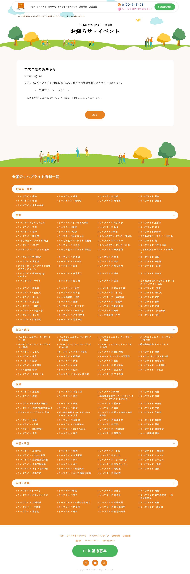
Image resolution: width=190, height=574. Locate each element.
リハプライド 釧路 (27, 196)
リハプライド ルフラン (111, 240)
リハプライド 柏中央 (151, 292)
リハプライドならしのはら (31, 222)
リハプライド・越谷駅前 (112, 297)
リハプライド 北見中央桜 (31, 205)
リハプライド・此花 (28, 424)
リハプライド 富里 (109, 281)
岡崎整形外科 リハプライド (154, 344)
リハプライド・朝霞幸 (110, 301)
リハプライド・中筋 (109, 450)
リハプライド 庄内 (149, 408)
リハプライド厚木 (108, 231)
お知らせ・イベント (61, 16)
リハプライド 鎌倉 (68, 301)
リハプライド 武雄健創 (111, 502)
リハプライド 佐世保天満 (112, 511)
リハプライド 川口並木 (111, 266)
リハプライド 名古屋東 (29, 365)
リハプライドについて (46, 7)
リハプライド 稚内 (149, 196)
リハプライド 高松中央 (29, 450)
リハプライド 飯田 (27, 360)
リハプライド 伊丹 (68, 396)
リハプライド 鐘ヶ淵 (69, 281)
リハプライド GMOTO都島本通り (35, 408)
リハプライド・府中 (150, 266)
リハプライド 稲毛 (149, 315)
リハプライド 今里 (27, 433)
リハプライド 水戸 (109, 261)
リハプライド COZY (28, 245)
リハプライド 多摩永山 (70, 273)
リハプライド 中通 (27, 200)
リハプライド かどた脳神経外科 (75, 473)
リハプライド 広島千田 (29, 473)
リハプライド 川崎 (109, 310)
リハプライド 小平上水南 (153, 245)
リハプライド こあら (28, 352)
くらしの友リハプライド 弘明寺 (75, 240)
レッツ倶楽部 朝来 (149, 433)
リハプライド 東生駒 (28, 391)
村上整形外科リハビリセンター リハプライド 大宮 (75, 414)
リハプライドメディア (68, 7)
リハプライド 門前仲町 (29, 319)
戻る (95, 114)
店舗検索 (83, 7)
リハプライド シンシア (152, 455)
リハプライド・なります (71, 306)
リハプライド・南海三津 (71, 468)
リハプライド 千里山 (151, 403)
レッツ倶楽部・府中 (109, 315)
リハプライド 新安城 (69, 356)
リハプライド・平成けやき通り (75, 502)
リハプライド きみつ (69, 245)
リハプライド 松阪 (68, 403)
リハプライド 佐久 (27, 356)
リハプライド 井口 (68, 464)
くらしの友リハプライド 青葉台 (75, 249)
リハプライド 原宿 (149, 257)
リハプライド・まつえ (110, 292)
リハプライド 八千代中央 (71, 315)
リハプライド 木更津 (69, 257)
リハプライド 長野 (109, 360)
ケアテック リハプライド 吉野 (33, 412)
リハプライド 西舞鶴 (110, 433)
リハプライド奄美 (68, 490)
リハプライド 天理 (109, 424)
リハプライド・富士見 (29, 292)
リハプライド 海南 (27, 420)
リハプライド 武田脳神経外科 (33, 459)
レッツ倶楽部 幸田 (27, 369)
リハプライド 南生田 (28, 236)
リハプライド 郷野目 (151, 200)
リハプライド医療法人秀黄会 (33, 403)
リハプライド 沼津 (68, 369)
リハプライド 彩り (149, 227)
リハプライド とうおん (152, 459)
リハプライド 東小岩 (28, 301)
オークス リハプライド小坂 (154, 356)
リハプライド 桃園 (149, 352)
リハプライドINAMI (109, 391)
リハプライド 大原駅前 (70, 455)
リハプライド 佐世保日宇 (112, 507)
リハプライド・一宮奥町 (152, 365)
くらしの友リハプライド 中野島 (156, 236)
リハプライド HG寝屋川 (30, 429)
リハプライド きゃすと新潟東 (74, 374)
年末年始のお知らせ (77, 16)
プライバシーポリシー (92, 541)
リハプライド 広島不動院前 (32, 464)
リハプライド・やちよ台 (71, 310)
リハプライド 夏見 (109, 257)
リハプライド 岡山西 (110, 473)
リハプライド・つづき (29, 281)
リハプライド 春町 (68, 511)
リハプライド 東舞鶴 (69, 420)
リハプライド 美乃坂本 (111, 369)
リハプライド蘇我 (68, 227)
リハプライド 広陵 (27, 396)
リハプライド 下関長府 (152, 450)
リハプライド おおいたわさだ (33, 495)
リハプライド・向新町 (151, 507)
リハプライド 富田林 (151, 420)
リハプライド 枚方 (68, 433)
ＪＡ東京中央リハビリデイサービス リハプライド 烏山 (157, 282)
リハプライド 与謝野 (151, 412)
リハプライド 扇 (148, 240)
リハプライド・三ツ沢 (70, 261)
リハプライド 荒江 (68, 495)
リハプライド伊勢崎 (150, 231)
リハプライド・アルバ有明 (31, 455)
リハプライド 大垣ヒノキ (31, 374)
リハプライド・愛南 (150, 464)
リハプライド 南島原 (110, 495)
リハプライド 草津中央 (111, 420)
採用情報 (116, 536)
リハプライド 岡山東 (110, 468)
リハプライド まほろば (70, 391)
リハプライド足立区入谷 (71, 236)
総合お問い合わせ (109, 541)
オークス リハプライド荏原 (73, 352)
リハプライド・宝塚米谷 (71, 424)
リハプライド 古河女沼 (29, 257)
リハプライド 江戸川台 (111, 222)
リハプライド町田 (68, 231)
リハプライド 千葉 (27, 227)
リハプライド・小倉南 (29, 507)
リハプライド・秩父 (69, 288)
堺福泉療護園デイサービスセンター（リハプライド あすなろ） (116, 398)
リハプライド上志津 (150, 222)
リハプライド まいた (28, 315)
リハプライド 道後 (149, 468)
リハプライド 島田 (68, 365)
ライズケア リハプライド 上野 (33, 249)
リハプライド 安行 (27, 231)
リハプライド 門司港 (69, 507)
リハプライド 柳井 (68, 459)
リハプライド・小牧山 (151, 369)
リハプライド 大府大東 (111, 352)
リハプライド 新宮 (68, 408)
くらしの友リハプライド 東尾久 (41, 16)
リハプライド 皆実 (68, 450)
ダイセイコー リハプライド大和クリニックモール (34, 267)
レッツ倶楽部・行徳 (69, 297)
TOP (33, 7)
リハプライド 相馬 (68, 196)
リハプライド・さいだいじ (113, 459)
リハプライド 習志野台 (70, 319)
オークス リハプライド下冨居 (114, 356)
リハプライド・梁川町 (70, 200)
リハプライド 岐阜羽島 (111, 365)
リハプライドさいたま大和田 (73, 222)
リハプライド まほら (110, 490)
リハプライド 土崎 (109, 196)
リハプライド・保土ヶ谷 (30, 310)
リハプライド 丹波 (149, 396)
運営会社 (93, 7)
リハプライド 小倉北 (28, 511)
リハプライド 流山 (68, 266)
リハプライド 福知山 (110, 403)
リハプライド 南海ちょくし (113, 464)
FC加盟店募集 (164, 7)
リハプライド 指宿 (149, 502)
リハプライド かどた (110, 455)
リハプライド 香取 (149, 301)
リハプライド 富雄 (109, 408)
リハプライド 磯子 (109, 273)
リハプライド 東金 (149, 306)
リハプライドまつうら (29, 490)
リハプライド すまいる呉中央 (33, 468)
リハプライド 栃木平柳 (111, 306)
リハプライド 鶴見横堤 (152, 429)
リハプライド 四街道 (151, 261)
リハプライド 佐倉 (109, 227)
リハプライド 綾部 (149, 391)
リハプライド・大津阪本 (112, 429)
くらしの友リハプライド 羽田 (114, 245)
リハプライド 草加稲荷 (111, 249)
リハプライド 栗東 (149, 424)
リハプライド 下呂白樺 (111, 374)
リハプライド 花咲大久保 (112, 288)
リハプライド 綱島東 (28, 288)
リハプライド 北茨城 (28, 261)
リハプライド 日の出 (69, 292)
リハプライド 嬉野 (149, 490)
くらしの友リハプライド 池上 (33, 240)
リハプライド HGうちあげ (72, 429)
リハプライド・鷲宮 (150, 288)
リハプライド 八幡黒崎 (29, 502)
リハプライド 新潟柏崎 (152, 360)
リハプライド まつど (28, 297)
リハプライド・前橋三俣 (152, 310)
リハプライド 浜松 (68, 360)
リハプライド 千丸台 (151, 273)
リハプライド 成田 (149, 297)
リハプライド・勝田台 (29, 306)
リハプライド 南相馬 (110, 200)
